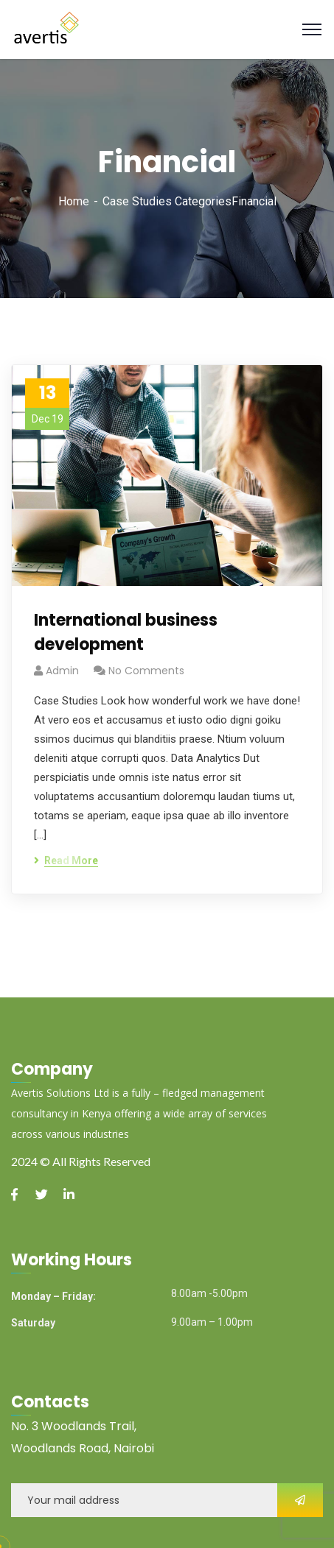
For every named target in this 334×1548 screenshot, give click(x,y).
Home (73, 201)
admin (62, 670)
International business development (126, 632)
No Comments (146, 670)
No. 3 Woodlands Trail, (73, 1426)
